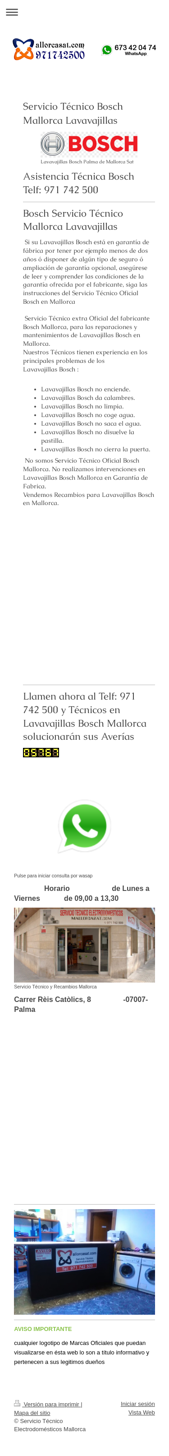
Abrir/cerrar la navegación (84, 12)
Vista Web (141, 1412)
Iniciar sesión (138, 1403)
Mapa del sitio (32, 1413)
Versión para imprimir (47, 1404)
